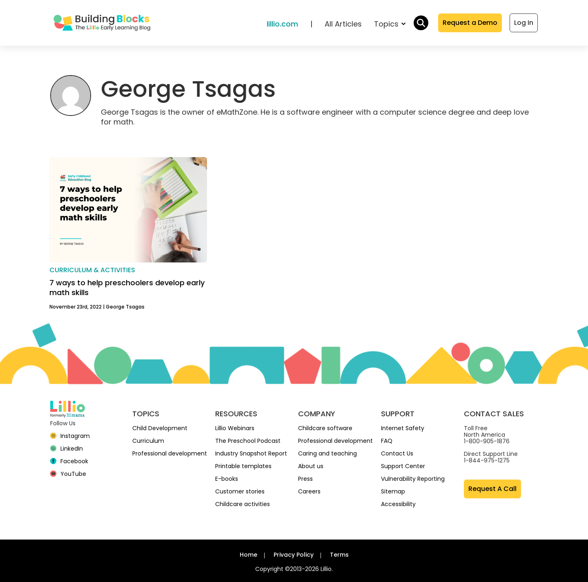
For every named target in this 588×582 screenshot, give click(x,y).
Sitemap (393, 491)
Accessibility (398, 504)
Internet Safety (402, 428)
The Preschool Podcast (248, 441)
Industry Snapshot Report (251, 453)
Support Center (403, 466)
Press (305, 479)
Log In (523, 22)
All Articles (343, 24)
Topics (389, 24)
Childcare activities (242, 504)
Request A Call (492, 488)
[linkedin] (66, 448)
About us (310, 466)
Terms (339, 555)
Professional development (169, 453)
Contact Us (397, 453)
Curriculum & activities (92, 270)
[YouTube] (68, 474)
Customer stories (240, 491)
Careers (309, 491)
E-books (226, 479)
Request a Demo (470, 22)
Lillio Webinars (234, 428)
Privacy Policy (294, 555)
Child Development (159, 428)
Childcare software (325, 428)
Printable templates (243, 466)
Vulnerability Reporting (413, 479)
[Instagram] (70, 436)
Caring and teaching (327, 453)
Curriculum (148, 441)
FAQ (386, 441)
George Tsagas (125, 306)
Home (248, 555)
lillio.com (282, 24)
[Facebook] (69, 461)
